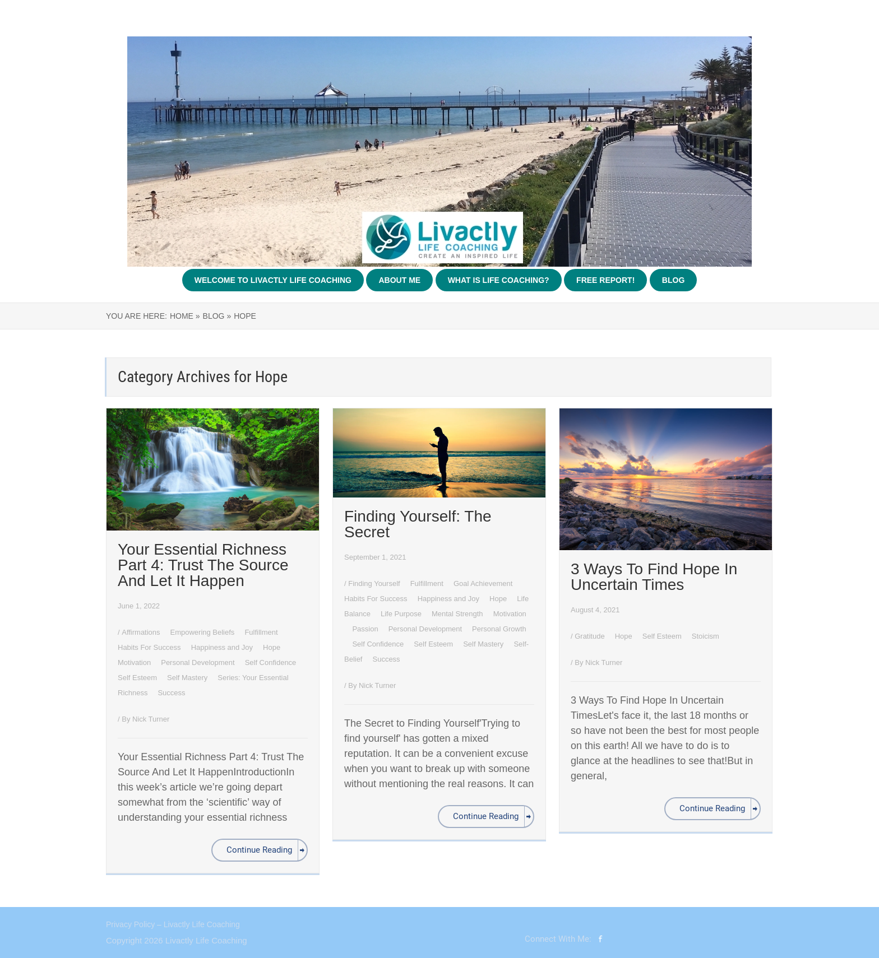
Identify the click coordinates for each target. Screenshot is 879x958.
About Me (399, 280)
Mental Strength (458, 614)
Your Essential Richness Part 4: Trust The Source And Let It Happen (203, 565)
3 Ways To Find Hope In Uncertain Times (654, 576)
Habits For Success (150, 647)
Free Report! (605, 280)
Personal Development (199, 662)
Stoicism (705, 636)
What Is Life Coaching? (498, 280)
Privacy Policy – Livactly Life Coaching (173, 924)
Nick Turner (150, 719)
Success (171, 693)
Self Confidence (271, 662)
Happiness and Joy (223, 647)
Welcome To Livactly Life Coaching (273, 280)
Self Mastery (188, 677)
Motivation (135, 662)
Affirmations (142, 632)
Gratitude (591, 636)
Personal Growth (499, 629)
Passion (366, 629)
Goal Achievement (484, 583)
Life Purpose (402, 614)
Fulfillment (262, 632)
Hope (273, 647)
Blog (673, 280)
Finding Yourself (375, 583)
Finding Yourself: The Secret (418, 524)
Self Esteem (138, 677)
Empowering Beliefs (203, 632)
